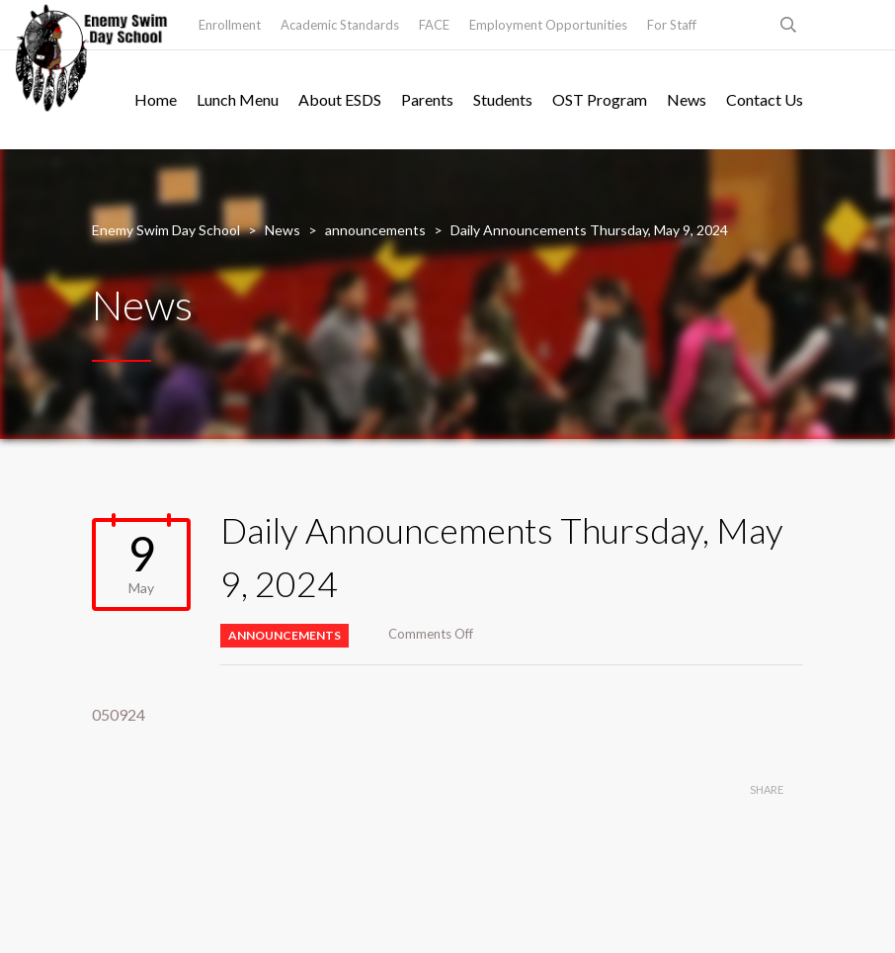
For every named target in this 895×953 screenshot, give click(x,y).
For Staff (671, 25)
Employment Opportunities (548, 25)
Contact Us (764, 99)
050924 (118, 714)
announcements (284, 635)
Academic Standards (340, 25)
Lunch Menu (238, 99)
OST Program (599, 99)
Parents (427, 99)
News (686, 99)
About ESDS (339, 99)
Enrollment (230, 25)
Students (502, 99)
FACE (434, 25)
